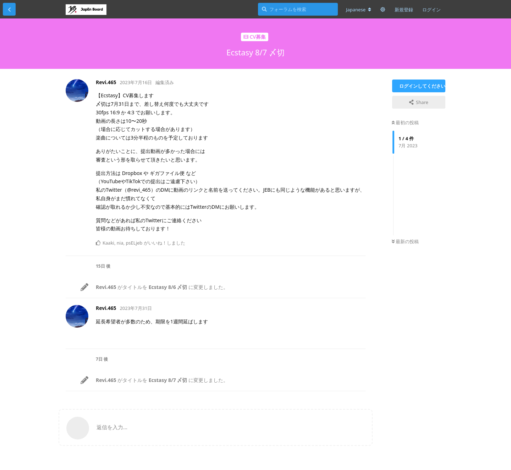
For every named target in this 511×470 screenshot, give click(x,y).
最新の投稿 (405, 241)
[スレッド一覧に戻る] (9, 9)
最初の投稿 (405, 122)
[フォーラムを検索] (298, 9)
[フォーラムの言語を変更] (358, 9)
